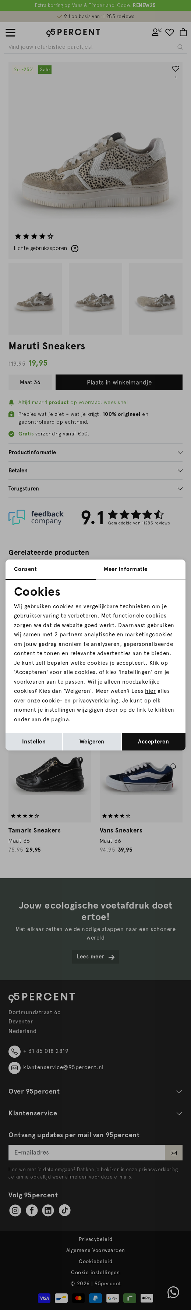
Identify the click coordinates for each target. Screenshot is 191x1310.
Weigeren (92, 741)
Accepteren (153, 741)
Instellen (34, 741)
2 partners (68, 634)
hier (150, 691)
